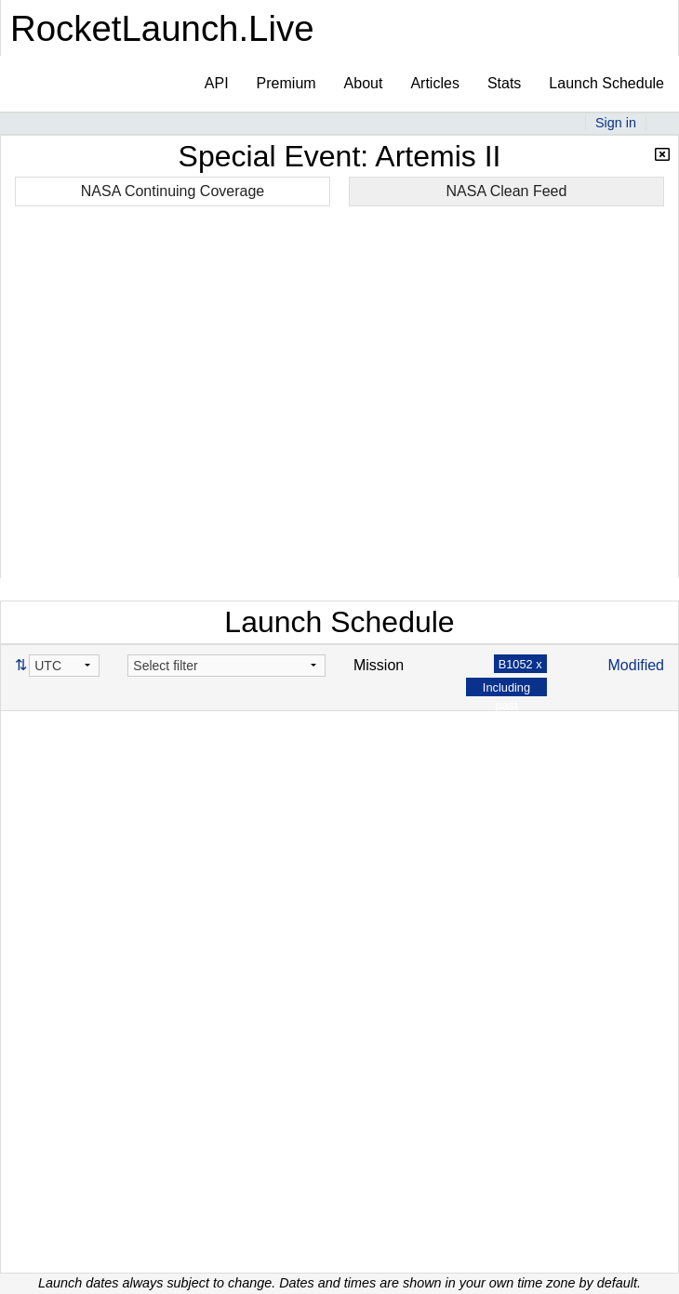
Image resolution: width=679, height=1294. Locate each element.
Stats (504, 83)
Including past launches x (506, 705)
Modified (636, 665)
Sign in (615, 122)
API (217, 83)
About (363, 83)
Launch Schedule (606, 83)
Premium (286, 83)
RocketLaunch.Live (162, 28)
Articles (434, 83)
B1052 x (520, 664)
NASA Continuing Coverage (172, 191)
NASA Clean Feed (506, 191)
